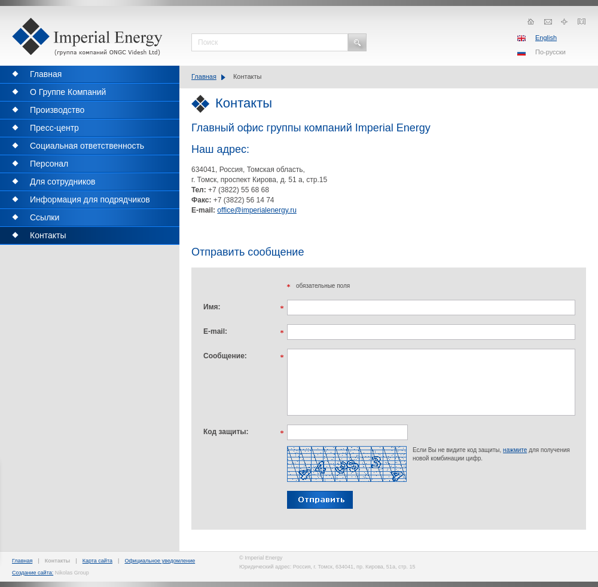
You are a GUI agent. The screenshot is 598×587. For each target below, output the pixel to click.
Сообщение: (225, 356)
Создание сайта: (32, 573)
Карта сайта (97, 561)
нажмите (515, 450)
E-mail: (215, 331)
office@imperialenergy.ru (256, 210)
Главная (203, 76)
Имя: (212, 307)
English (546, 37)
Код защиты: (226, 432)
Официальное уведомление (159, 561)
